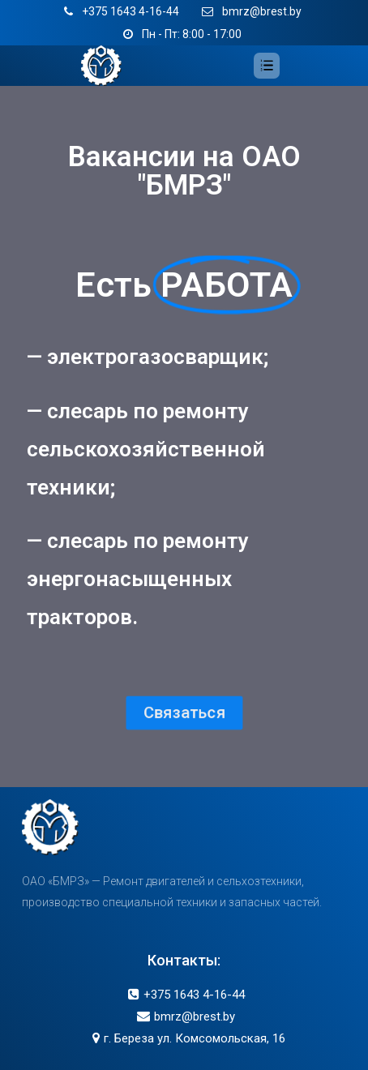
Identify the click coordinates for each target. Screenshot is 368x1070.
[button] (183, 710)
